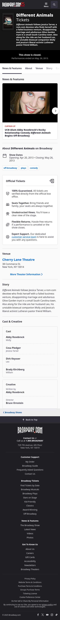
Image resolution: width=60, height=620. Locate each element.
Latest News (30, 529)
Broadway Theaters (30, 569)
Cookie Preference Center (30, 597)
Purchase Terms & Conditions (30, 586)
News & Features (13, 79)
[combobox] (53, 4)
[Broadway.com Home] (13, 4)
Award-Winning (30, 509)
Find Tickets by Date (30, 485)
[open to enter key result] (54, 4)
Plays (23, 168)
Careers (30, 553)
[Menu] (46, 4)
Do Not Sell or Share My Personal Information (30, 601)
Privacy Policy (30, 578)
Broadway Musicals (30, 489)
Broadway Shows (12, 412)
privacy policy (47, 604)
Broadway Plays (30, 493)
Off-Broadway (10, 168)
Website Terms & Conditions (30, 582)
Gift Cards (30, 557)
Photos (30, 537)
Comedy (34, 168)
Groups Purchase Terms (30, 589)
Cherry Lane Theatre (18, 259)
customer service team (24, 236)
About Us (30, 549)
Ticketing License (30, 593)
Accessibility (30, 561)
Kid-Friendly (30, 501)
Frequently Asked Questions (30, 469)
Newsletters (30, 565)
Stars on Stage (30, 497)
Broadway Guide (30, 465)
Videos (30, 533)
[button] (55, 110)
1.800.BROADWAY (34, 440)
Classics (30, 505)
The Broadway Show (30, 525)
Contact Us (28, 438)
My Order (29, 461)
